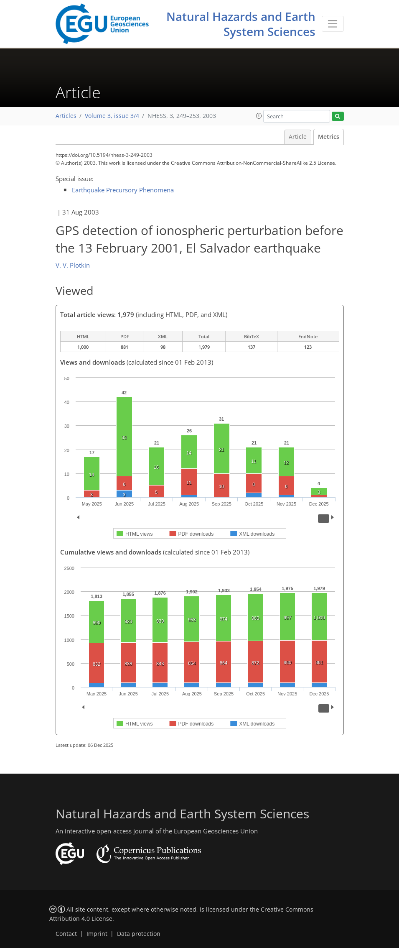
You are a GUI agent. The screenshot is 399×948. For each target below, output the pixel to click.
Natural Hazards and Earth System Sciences (240, 23)
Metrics (328, 137)
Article (298, 137)
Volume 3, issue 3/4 (112, 116)
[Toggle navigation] (333, 24)
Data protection (138, 934)
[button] (259, 116)
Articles (66, 116)
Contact (66, 934)
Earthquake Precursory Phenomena (123, 190)
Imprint (96, 934)
